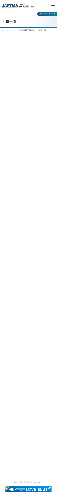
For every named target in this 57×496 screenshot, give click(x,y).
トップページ (7, 30)
